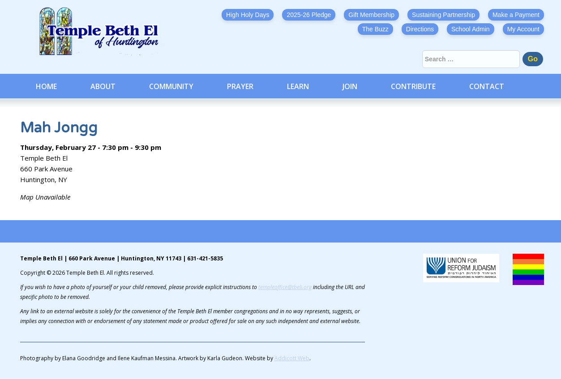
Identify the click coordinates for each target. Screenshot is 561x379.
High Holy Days (247, 14)
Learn (298, 86)
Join (350, 86)
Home (46, 86)
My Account (523, 29)
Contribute (413, 86)
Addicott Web (291, 358)
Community (171, 86)
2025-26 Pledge (309, 14)
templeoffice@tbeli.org (285, 287)
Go (533, 59)
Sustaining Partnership (443, 14)
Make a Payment (516, 14)
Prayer (240, 86)
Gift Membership (371, 14)
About (103, 86)
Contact (486, 86)
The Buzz (375, 29)
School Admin (470, 29)
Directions (420, 29)
